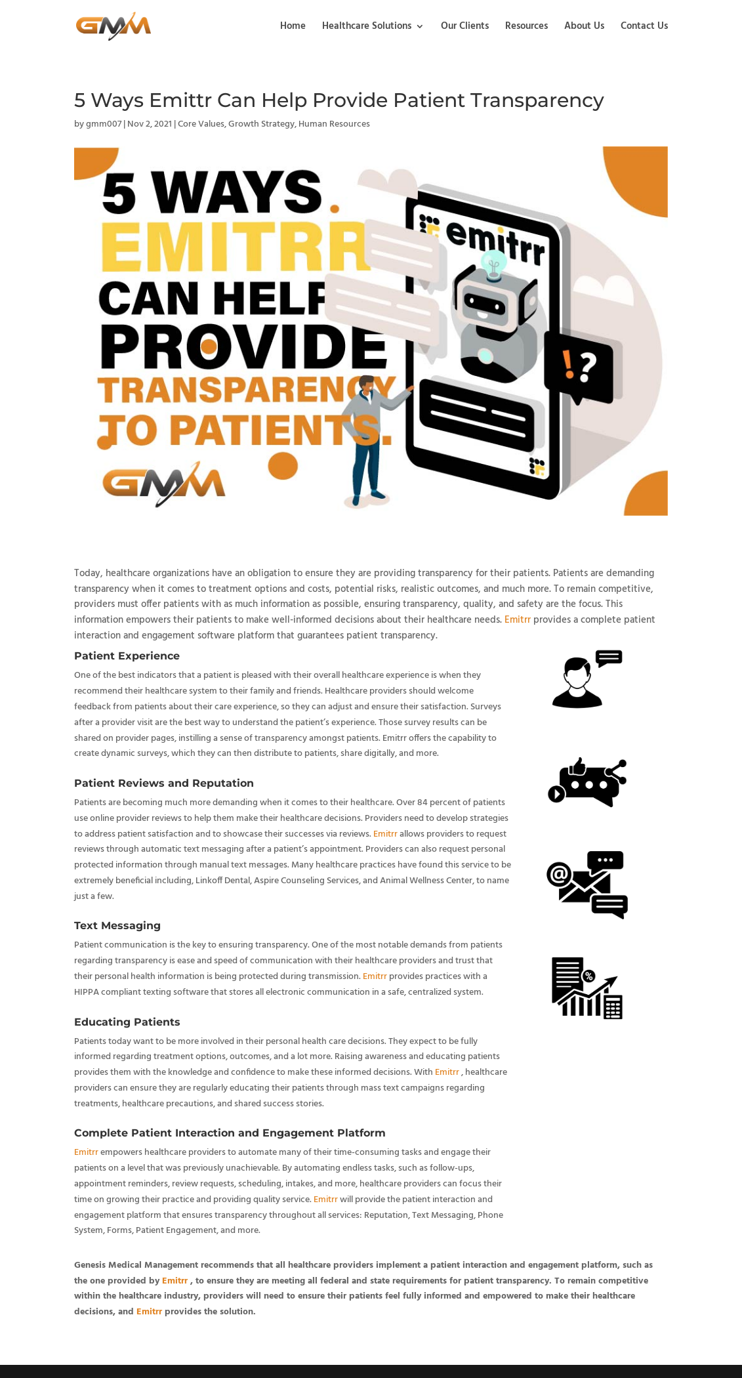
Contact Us (644, 28)
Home (293, 28)
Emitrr (518, 620)
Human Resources (334, 124)
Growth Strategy (261, 124)
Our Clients (465, 28)
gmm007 (103, 124)
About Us (584, 28)
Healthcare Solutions (366, 28)
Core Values (201, 124)
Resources (526, 28)
